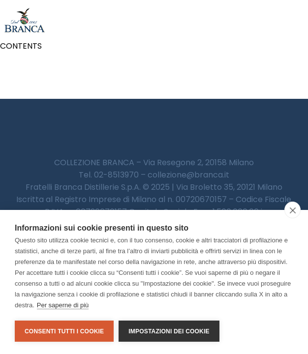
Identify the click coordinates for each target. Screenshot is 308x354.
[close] (292, 210)
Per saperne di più (63, 305)
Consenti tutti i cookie (64, 331)
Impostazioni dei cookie (168, 331)
